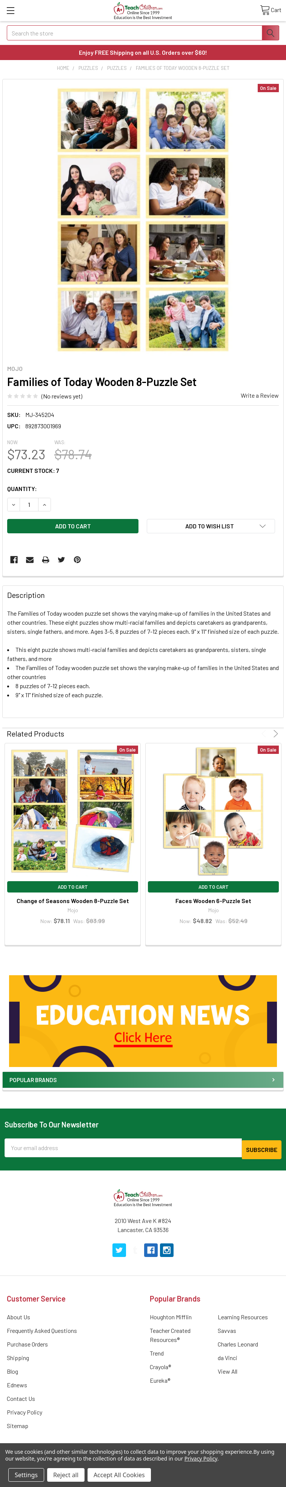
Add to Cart (73, 887)
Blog (12, 1369)
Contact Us (21, 1396)
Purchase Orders (27, 1342)
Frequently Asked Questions (42, 1328)
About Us (18, 1315)
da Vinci (227, 1355)
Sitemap (17, 1423)
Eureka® (160, 1378)
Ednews (17, 1383)
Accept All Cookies (119, 1475)
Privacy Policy (24, 1410)
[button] (143, 1021)
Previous (265, 733)
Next (274, 733)
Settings (26, 1475)
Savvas (227, 1328)
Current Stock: (33, 470)
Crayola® (160, 1364)
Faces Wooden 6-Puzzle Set (213, 900)
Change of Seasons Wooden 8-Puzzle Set (73, 900)
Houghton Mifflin (171, 1315)
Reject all (65, 1475)
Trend (157, 1351)
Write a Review (260, 395)
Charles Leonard (238, 1342)
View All (227, 1369)
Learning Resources (243, 1315)
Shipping (18, 1355)
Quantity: (22, 488)
